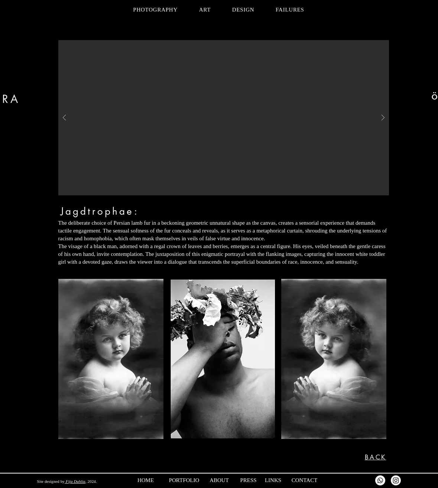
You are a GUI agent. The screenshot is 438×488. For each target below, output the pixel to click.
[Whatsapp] (380, 480)
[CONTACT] (317, 480)
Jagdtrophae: (100, 211)
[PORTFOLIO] (195, 480)
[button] (223, 117)
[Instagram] (396, 480)
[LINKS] (288, 480)
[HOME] (160, 480)
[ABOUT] (234, 480)
